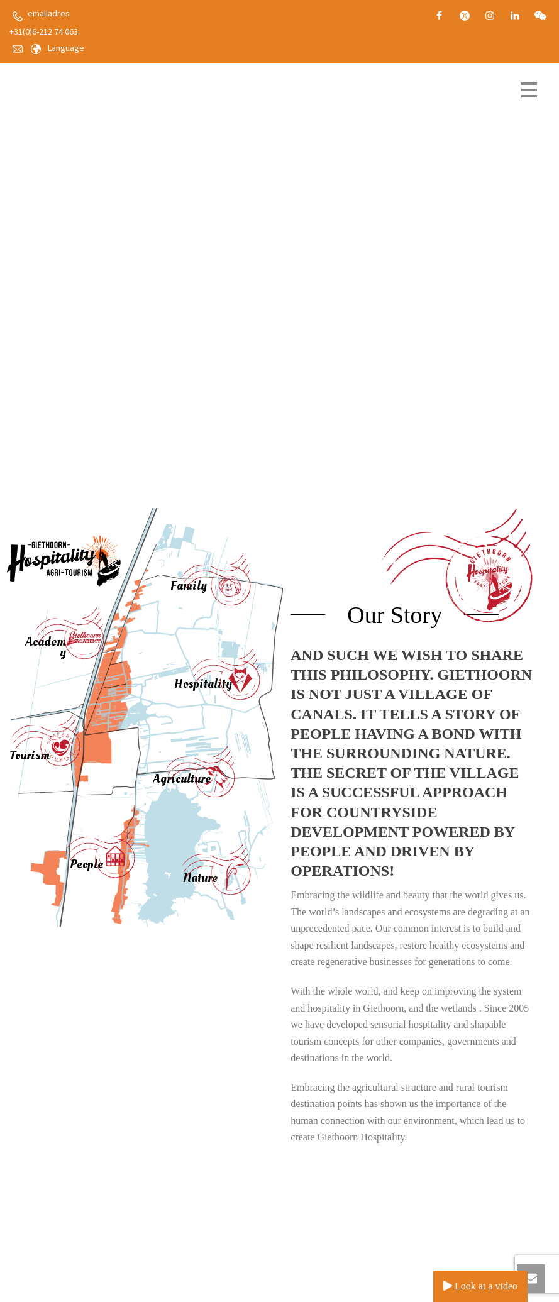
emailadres (49, 13)
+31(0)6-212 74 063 (43, 31)
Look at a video (480, 1286)
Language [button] (66, 47)
